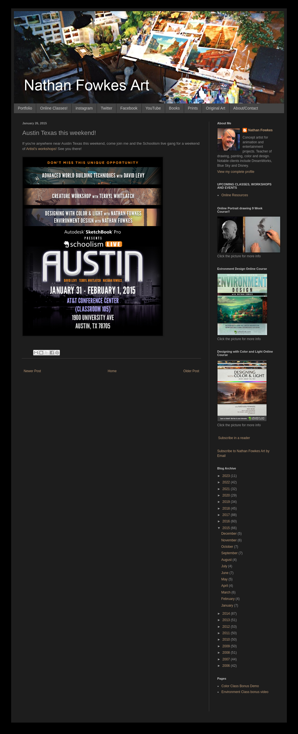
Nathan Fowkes (260, 130)
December (229, 534)
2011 (227, 633)
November (229, 540)
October (227, 547)
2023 (227, 476)
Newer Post (32, 371)
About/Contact (245, 108)
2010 (227, 639)
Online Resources (234, 195)
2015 (227, 528)
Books (174, 108)
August (227, 560)
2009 (227, 646)
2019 (227, 502)
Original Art (215, 108)
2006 (227, 666)
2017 (227, 515)
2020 (227, 495)
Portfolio (25, 108)
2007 (227, 659)
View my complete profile (235, 172)
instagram (83, 108)
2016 (227, 521)
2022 (227, 482)
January (227, 605)
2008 (227, 653)
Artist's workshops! (41, 149)
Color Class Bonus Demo (240, 686)
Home (112, 371)
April (225, 586)
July (224, 566)
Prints (193, 108)
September (229, 553)
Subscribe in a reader (234, 438)
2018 (227, 508)
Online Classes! (53, 108)
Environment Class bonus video (244, 692)
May (224, 579)
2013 (227, 620)
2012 (227, 627)
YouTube (153, 108)
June (225, 573)
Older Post (191, 371)
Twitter (106, 108)
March (226, 592)
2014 (227, 614)
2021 (227, 489)
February (228, 599)
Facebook (128, 108)
